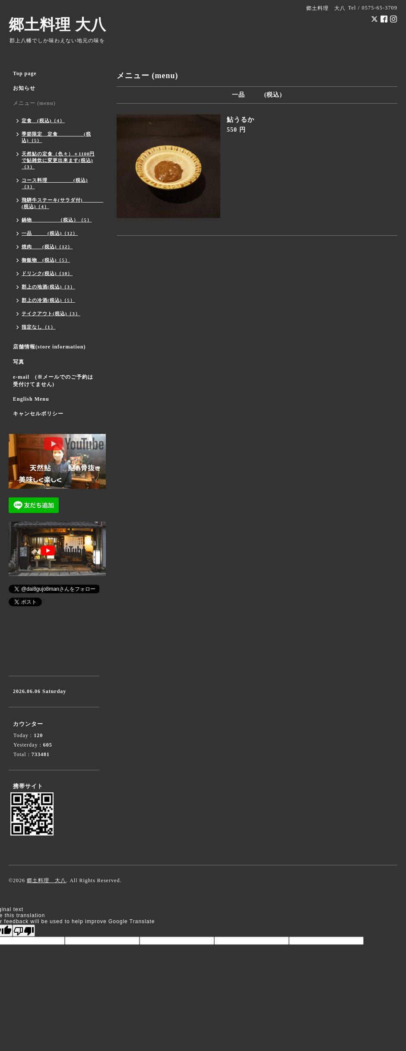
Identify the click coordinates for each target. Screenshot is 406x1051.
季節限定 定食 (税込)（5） (56, 137)
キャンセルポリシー (38, 414)
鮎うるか (240, 119)
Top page (25, 73)
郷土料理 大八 (57, 24)
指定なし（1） (39, 326)
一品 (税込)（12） (50, 233)
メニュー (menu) (34, 103)
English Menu (31, 399)
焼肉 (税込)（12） (47, 246)
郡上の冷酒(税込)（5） (48, 300)
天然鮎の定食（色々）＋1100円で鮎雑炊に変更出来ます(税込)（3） (58, 160)
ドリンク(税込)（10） (47, 273)
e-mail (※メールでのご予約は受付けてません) (53, 380)
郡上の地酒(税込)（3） (48, 286)
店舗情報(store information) (49, 347)
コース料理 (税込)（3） (55, 183)
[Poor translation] (24, 930)
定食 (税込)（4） (43, 120)
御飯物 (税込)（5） (46, 260)
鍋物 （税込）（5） (57, 219)
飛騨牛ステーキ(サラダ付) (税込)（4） (60, 203)
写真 (18, 362)
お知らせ (24, 88)
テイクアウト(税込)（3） (51, 313)
